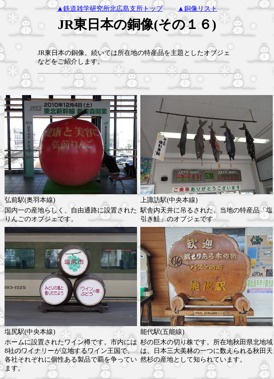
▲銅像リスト (197, 8)
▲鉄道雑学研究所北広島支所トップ (110, 8)
